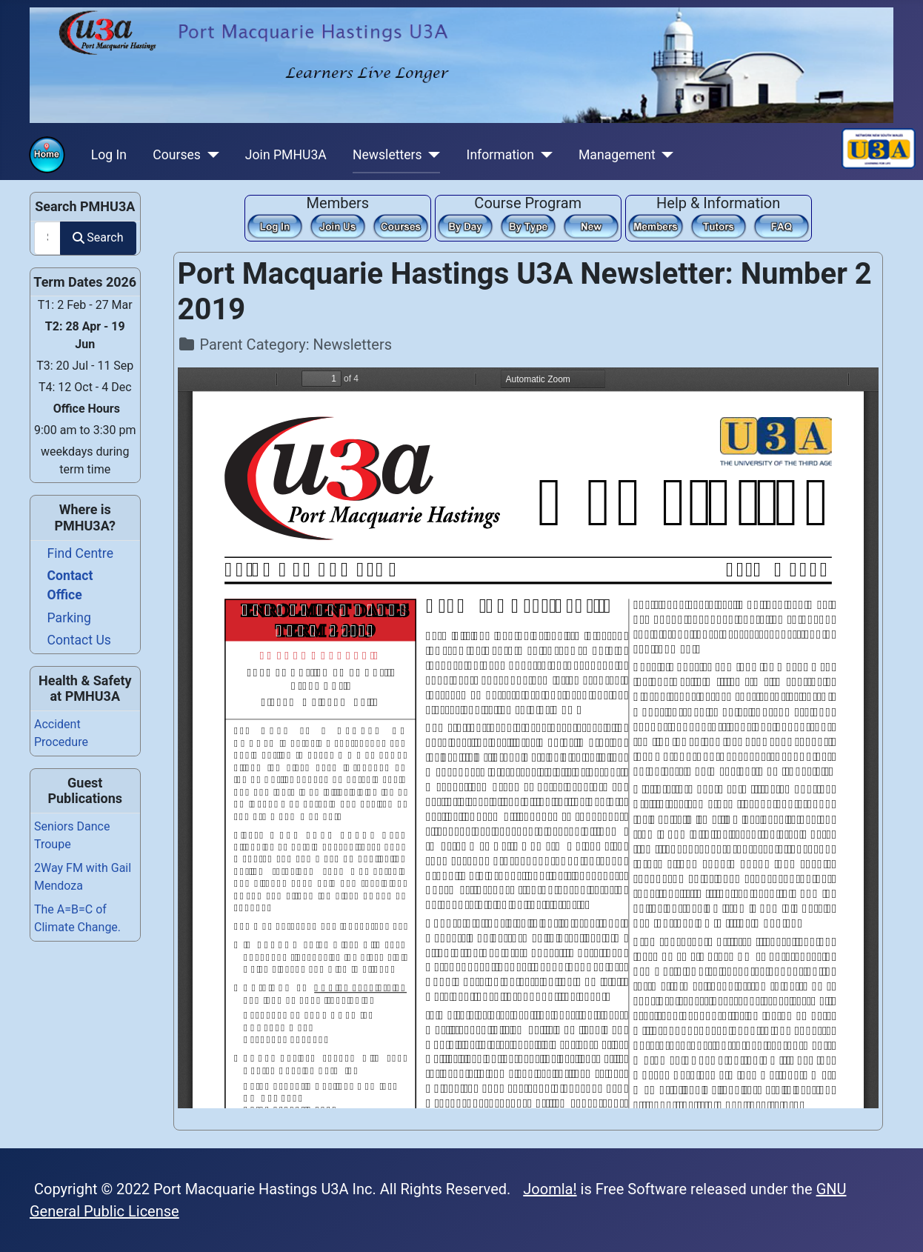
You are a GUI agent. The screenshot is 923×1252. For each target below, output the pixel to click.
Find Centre (80, 553)
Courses (177, 154)
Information (500, 154)
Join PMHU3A (286, 154)
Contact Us (79, 640)
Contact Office (70, 585)
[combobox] (47, 238)
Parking (69, 617)
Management (617, 154)
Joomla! (549, 1189)
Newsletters (387, 154)
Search (98, 237)
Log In (109, 154)
